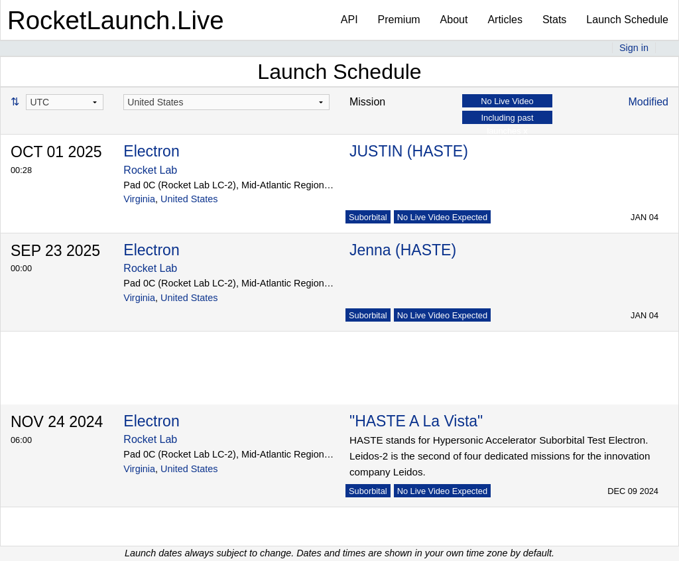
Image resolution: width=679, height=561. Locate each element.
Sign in (633, 47)
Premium (399, 19)
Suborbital (368, 217)
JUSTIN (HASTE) (408, 151)
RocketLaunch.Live (115, 20)
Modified (648, 101)
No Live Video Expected (442, 217)
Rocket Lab (150, 170)
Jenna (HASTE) (402, 250)
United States (188, 199)
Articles (504, 19)
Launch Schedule (627, 19)
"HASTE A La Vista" (416, 421)
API (349, 19)
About (454, 19)
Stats (554, 19)
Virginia (139, 199)
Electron (151, 151)
